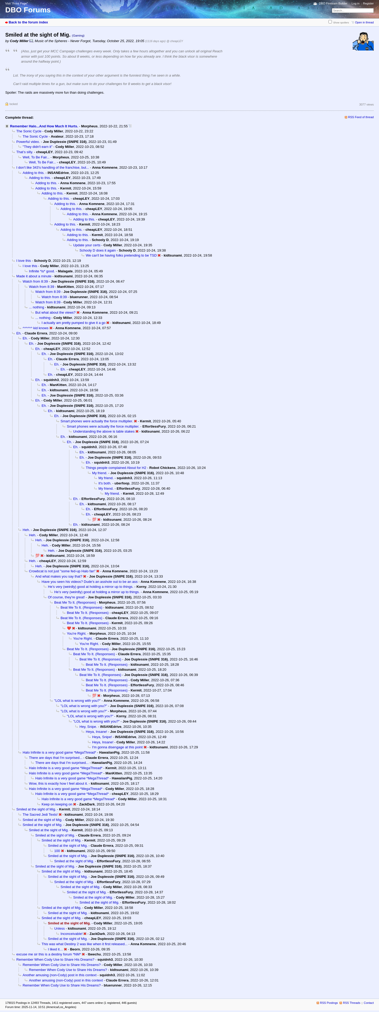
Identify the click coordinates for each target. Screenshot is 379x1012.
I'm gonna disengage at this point (117, 747)
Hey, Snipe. (88, 727)
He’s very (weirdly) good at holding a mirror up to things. (90, 587)
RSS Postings (329, 1002)
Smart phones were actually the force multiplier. (97, 421)
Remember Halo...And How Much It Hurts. (44, 126)
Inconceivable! (72, 934)
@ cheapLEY (175, 41)
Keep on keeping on (57, 804)
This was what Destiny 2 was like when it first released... (84, 944)
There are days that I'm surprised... (55, 758)
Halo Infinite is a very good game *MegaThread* (59, 752)
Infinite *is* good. (42, 271)
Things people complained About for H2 (116, 468)
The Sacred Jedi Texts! (40, 814)
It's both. (104, 483)
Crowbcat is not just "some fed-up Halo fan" (62, 571)
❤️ (69, 628)
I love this (23, 261)
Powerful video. (28, 142)
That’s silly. (24, 152)
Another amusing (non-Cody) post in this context (60, 975)
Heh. (26, 530)
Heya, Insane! (96, 732)
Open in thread (364, 22)
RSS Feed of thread (361, 117)
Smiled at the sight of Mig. (36, 809)
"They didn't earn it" (37, 147)
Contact (369, 1002)
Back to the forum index (28, 22)
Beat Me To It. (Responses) (75, 602)
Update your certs (86, 245)
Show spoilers (341, 22)
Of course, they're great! (66, 597)
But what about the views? (55, 312)
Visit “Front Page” (16, 3)
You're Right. (76, 633)
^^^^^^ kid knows (35, 328)
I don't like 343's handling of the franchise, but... (52, 167)
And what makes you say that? (58, 576)
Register (368, 3)
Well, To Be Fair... (36, 157)
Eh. (19, 333)
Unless (59, 928)
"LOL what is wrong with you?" (77, 701)
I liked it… (55, 949)
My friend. (99, 473)
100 (57, 851)
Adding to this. (33, 173)
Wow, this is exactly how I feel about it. (58, 783)
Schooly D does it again (97, 250)
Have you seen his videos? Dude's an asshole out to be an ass (90, 582)
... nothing (36, 307)
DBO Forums (28, 10)
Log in (356, 3)
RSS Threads (351, 1002)
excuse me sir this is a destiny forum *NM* (48, 954)
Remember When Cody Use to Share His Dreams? (55, 959)
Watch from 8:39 (35, 281)
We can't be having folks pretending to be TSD (121, 255)
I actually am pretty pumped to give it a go (74, 323)
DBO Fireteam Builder (333, 3)
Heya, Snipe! (102, 737)
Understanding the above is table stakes (103, 431)
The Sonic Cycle (28, 131)
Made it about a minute (33, 276)
